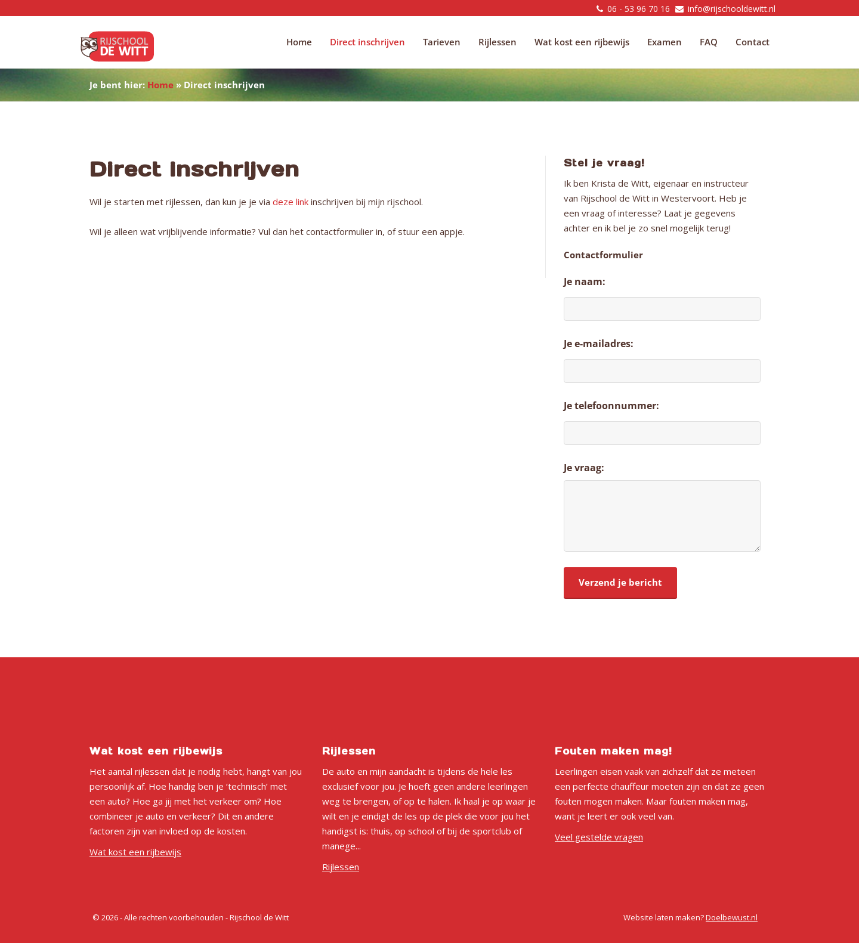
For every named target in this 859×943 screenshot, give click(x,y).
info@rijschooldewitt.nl (731, 8)
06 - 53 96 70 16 (638, 8)
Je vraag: (584, 467)
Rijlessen (497, 42)
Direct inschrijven (367, 42)
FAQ (709, 42)
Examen (664, 42)
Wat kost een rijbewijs (581, 42)
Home (299, 42)
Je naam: (584, 281)
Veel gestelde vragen (599, 837)
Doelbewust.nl (732, 917)
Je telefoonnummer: (611, 405)
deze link (290, 202)
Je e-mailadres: (599, 343)
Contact (753, 42)
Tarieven (442, 42)
